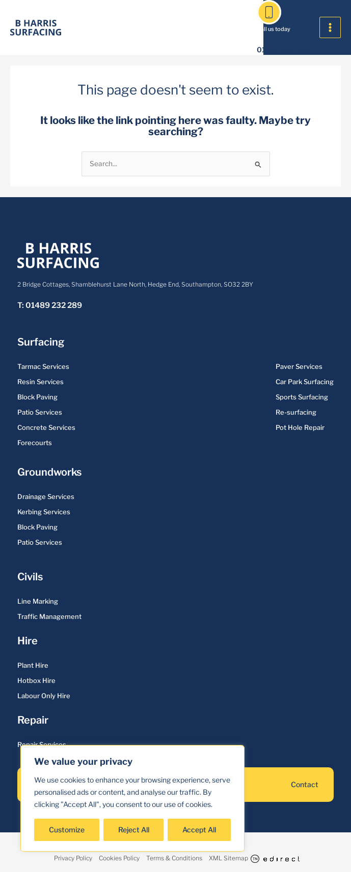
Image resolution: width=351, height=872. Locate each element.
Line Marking (37, 601)
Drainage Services (45, 496)
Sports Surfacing (302, 397)
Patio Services (39, 412)
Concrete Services (46, 427)
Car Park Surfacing (305, 382)
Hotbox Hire (36, 680)
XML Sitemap (228, 858)
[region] (132, 798)
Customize (67, 829)
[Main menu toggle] (330, 28)
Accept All (199, 829)
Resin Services (40, 382)
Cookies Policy (119, 858)
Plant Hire (32, 665)
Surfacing (40, 342)
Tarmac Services (43, 366)
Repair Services (41, 744)
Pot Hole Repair (300, 427)
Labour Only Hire (43, 696)
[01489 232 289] (269, 12)
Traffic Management (49, 616)
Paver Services (299, 366)
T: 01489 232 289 (49, 305)
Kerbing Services (43, 512)
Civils (29, 577)
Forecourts (34, 443)
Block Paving (37, 397)
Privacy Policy (73, 858)
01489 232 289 (283, 49)
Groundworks (49, 472)
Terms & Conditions (174, 858)
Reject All (133, 829)
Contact (304, 784)
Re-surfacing (296, 412)
